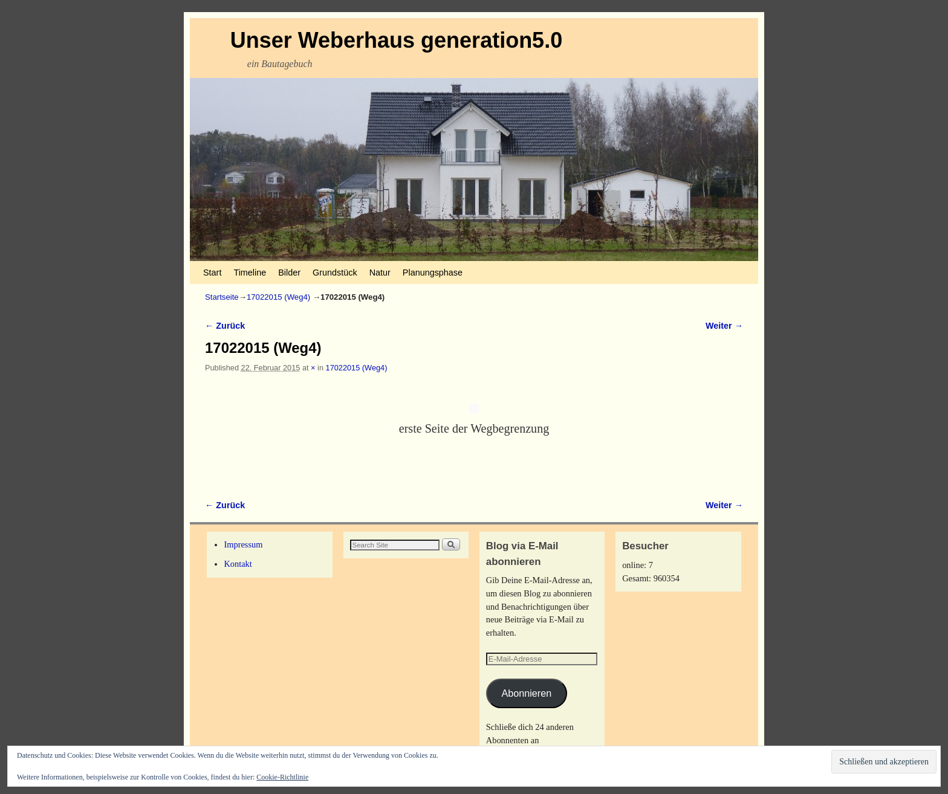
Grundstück (335, 272)
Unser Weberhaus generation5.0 (396, 40)
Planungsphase (433, 272)
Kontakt (238, 564)
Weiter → (724, 326)
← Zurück (225, 326)
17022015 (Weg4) (278, 297)
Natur (380, 272)
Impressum (243, 544)
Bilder (289, 272)
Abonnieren (526, 693)
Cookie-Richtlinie (282, 777)
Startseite (222, 297)
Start (212, 272)
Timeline (249, 272)
